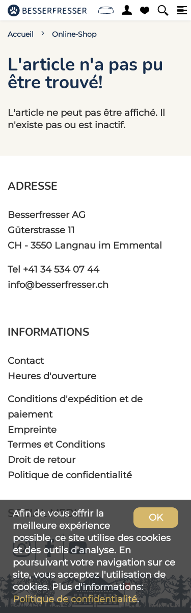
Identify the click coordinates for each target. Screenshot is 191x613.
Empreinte (32, 429)
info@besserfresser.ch (58, 284)
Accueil (21, 34)
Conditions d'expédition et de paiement (75, 407)
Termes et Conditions (56, 444)
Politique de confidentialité (70, 475)
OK (156, 517)
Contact (26, 360)
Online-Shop (74, 34)
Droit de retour (41, 459)
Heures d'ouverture (52, 376)
